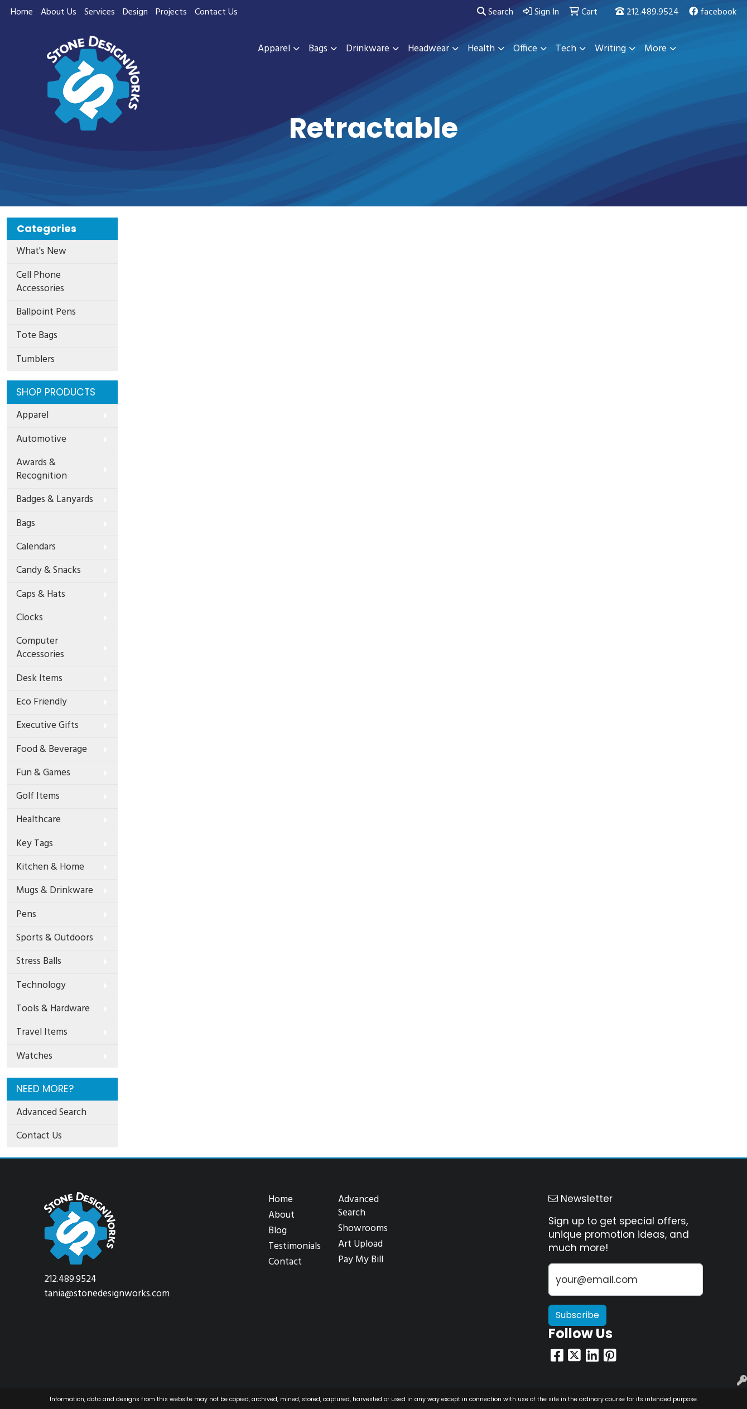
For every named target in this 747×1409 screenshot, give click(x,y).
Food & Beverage (51, 749)
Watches (34, 1056)
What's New (41, 251)
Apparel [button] (274, 48)
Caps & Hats (40, 594)
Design (135, 12)
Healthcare (38, 819)
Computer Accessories (40, 648)
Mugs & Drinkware (54, 890)
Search (495, 12)
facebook (712, 12)
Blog (277, 1230)
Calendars (36, 546)
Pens (26, 914)
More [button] (655, 48)
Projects (171, 12)
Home (22, 12)
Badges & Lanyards (54, 499)
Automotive (41, 439)
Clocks (29, 617)
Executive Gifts (47, 725)
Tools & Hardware (53, 1008)
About (281, 1215)
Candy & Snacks (48, 570)
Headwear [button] (428, 48)
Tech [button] (566, 48)
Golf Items (38, 796)
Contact (285, 1262)
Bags (25, 523)
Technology (41, 985)
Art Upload (360, 1244)
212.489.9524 (647, 12)
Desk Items (39, 678)
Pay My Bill (360, 1259)
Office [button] (525, 48)
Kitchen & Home (50, 867)
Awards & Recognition (41, 469)
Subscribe (577, 1315)
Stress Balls (38, 961)
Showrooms (363, 1228)
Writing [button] (610, 48)
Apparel (32, 415)
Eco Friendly (41, 702)
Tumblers (35, 359)
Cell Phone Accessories (40, 282)
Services (99, 12)
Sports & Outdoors (54, 937)
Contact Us (216, 12)
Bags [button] (318, 48)
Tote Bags (36, 335)
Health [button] (481, 48)
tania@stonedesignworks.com (107, 1293)
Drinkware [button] (367, 48)
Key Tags (34, 843)
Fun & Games (43, 772)
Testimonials (294, 1246)
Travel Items (42, 1032)
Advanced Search (51, 1112)
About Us (58, 12)
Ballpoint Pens (46, 312)
